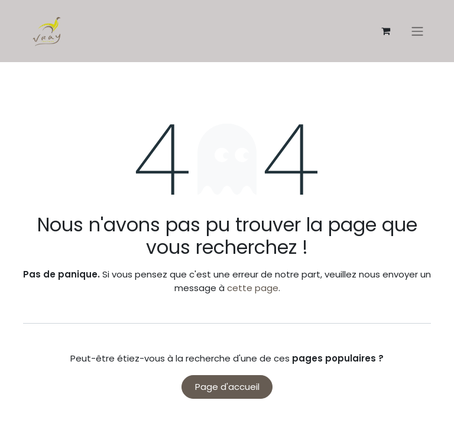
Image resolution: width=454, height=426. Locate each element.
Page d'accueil (227, 386)
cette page (252, 288)
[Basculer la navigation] (417, 31)
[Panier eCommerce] (385, 30)
